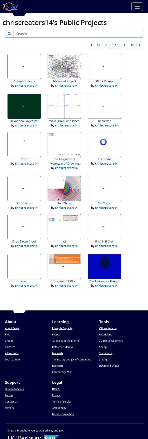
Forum (9, 395)
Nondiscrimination (63, 414)
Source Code (12, 359)
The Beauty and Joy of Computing (71, 359)
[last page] (139, 45)
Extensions (105, 334)
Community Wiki (62, 372)
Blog (7, 334)
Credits (9, 341)
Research (57, 366)
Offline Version (107, 328)
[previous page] (105, 45)
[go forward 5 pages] (132, 45)
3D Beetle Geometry (111, 341)
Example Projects (62, 328)
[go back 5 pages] (98, 45)
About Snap (12, 328)
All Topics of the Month (65, 341)
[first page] (91, 45)
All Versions (12, 353)
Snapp (103, 347)
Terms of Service (61, 401)
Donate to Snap (14, 389)
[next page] (124, 45)
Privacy (56, 395)
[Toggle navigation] (137, 7)
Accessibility (59, 408)
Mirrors (9, 408)
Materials (57, 353)
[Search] (78, 34)
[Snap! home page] (10, 6)
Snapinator (105, 353)
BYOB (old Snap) (109, 366)
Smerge (103, 359)
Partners (10, 347)
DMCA (55, 389)
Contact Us (11, 401)
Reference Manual (62, 347)
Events (56, 334)
